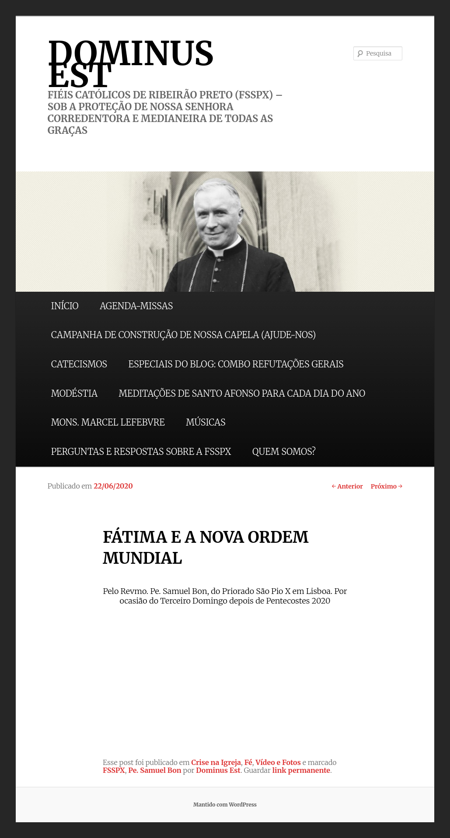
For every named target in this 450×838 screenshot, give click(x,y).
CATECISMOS (79, 364)
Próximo (387, 486)
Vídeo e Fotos (278, 762)
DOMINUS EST (131, 64)
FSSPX (114, 770)
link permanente (301, 770)
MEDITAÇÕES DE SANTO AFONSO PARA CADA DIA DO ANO (242, 393)
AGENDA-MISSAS (136, 305)
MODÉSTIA (74, 393)
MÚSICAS (205, 422)
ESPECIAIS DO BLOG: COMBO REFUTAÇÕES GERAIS (236, 364)
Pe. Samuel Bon (154, 770)
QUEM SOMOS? (284, 451)
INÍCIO (65, 305)
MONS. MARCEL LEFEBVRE (108, 422)
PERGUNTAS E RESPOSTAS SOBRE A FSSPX (141, 451)
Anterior (347, 486)
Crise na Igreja (216, 762)
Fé (248, 762)
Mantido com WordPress (225, 804)
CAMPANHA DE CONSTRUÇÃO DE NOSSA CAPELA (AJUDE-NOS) (183, 334)
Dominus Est (218, 770)
